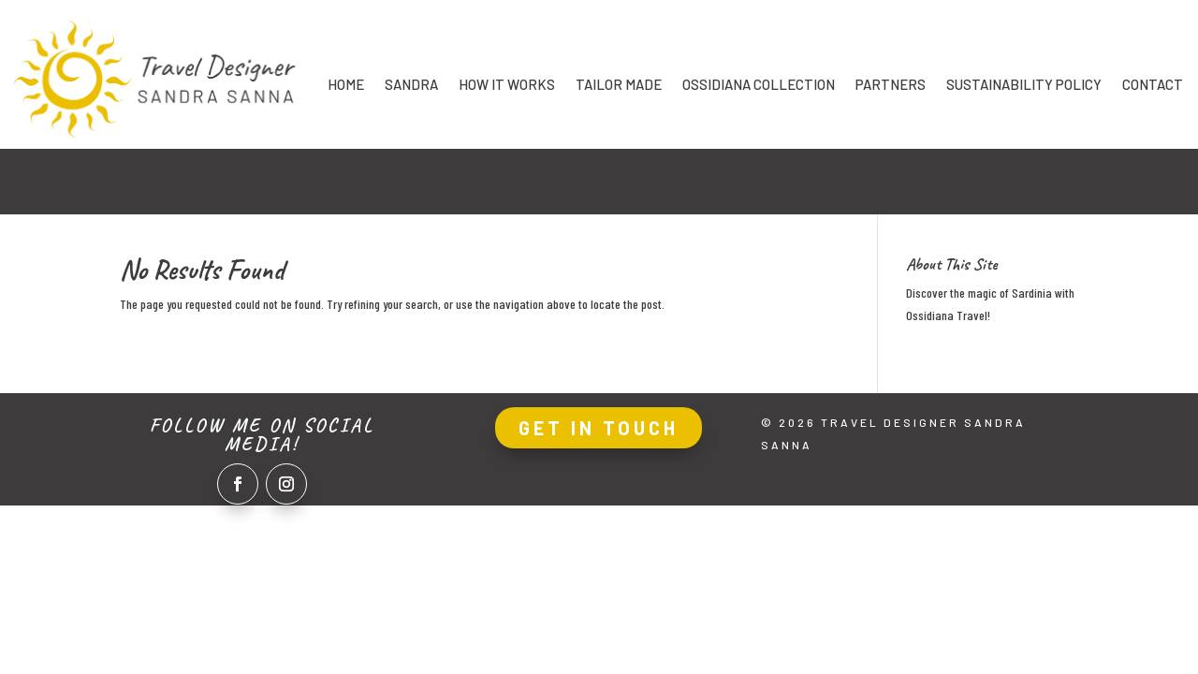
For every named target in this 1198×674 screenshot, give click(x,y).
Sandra (411, 85)
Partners (890, 85)
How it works (507, 85)
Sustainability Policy (1024, 85)
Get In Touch (599, 428)
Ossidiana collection (758, 85)
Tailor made (619, 85)
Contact (1152, 85)
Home (346, 85)
